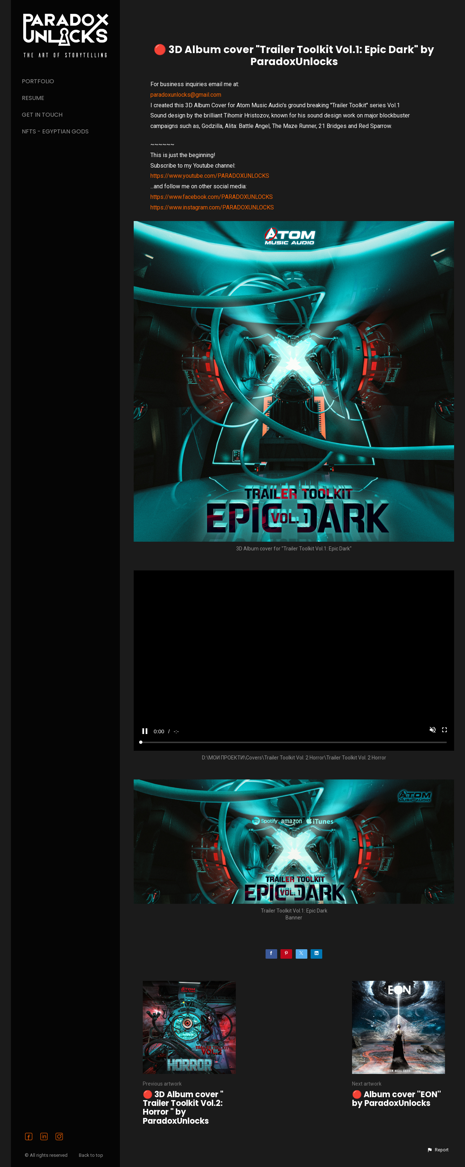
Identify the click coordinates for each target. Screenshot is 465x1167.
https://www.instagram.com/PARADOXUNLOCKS (212, 207)
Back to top (91, 1155)
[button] (438, 1150)
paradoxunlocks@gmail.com (185, 94)
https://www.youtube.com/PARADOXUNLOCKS (209, 175)
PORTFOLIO (38, 81)
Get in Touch (42, 115)
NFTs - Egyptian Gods (55, 131)
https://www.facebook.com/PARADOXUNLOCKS (211, 196)
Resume (33, 98)
